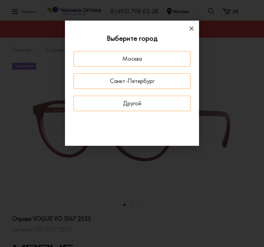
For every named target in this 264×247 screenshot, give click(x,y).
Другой (132, 103)
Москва (132, 58)
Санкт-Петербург (132, 81)
